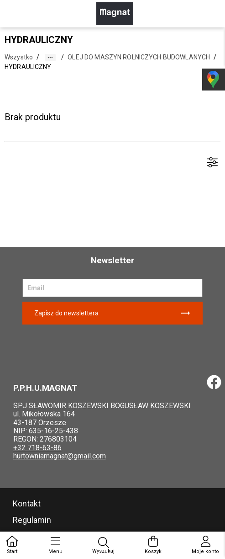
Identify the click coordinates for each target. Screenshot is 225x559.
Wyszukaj (103, 545)
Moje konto (205, 545)
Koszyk (153, 545)
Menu (55, 545)
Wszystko (19, 57)
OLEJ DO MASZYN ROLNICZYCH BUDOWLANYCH (139, 57)
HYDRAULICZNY (28, 66)
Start (12, 545)
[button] (50, 57)
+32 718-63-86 (37, 447)
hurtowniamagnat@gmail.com (59, 456)
